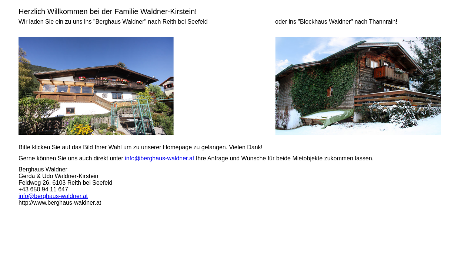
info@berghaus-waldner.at (159, 158)
